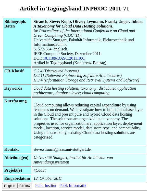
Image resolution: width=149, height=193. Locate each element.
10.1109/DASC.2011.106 (63, 58)
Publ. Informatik (72, 185)
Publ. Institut (45, 185)
